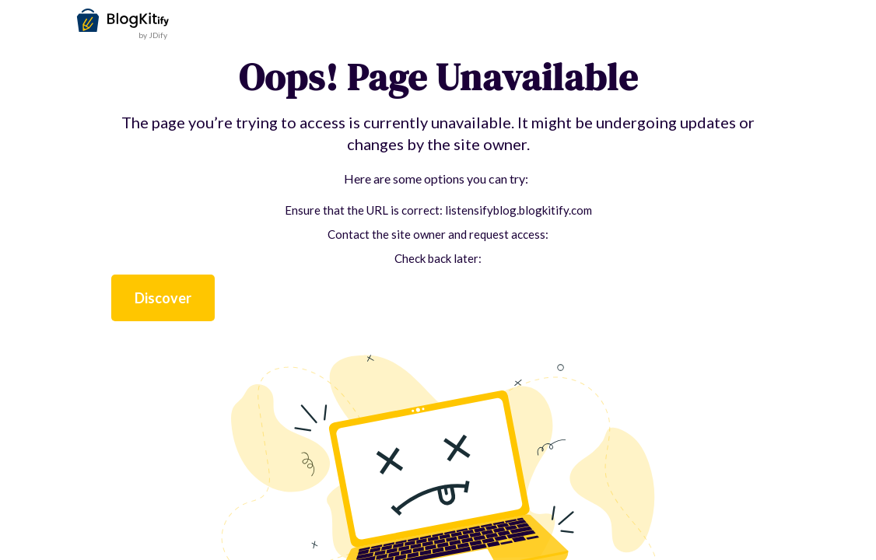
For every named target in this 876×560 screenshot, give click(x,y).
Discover (163, 297)
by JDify (152, 35)
